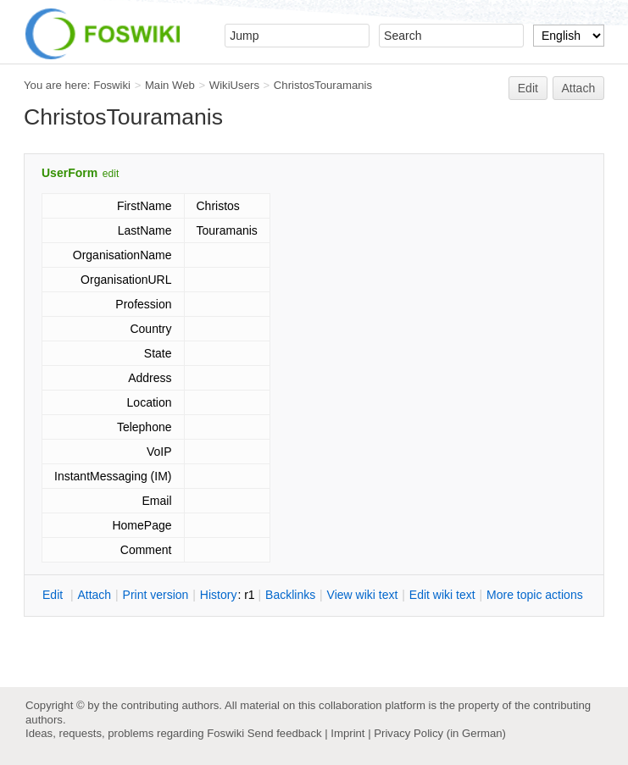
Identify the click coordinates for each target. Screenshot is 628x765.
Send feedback (284, 733)
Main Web (170, 85)
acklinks (290, 594)
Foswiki (112, 85)
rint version (156, 594)
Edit (528, 88)
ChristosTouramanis (323, 85)
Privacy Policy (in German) (440, 733)
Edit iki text (442, 594)
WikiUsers (234, 85)
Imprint (347, 733)
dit (54, 594)
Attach (579, 88)
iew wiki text (362, 594)
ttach (94, 594)
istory (218, 594)
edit (111, 174)
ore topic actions (534, 594)
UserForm (69, 173)
